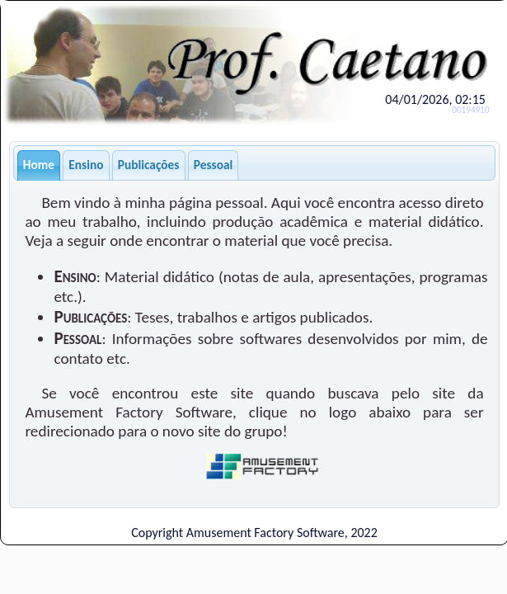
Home (38, 164)
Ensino (85, 164)
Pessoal (213, 164)
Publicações (149, 164)
